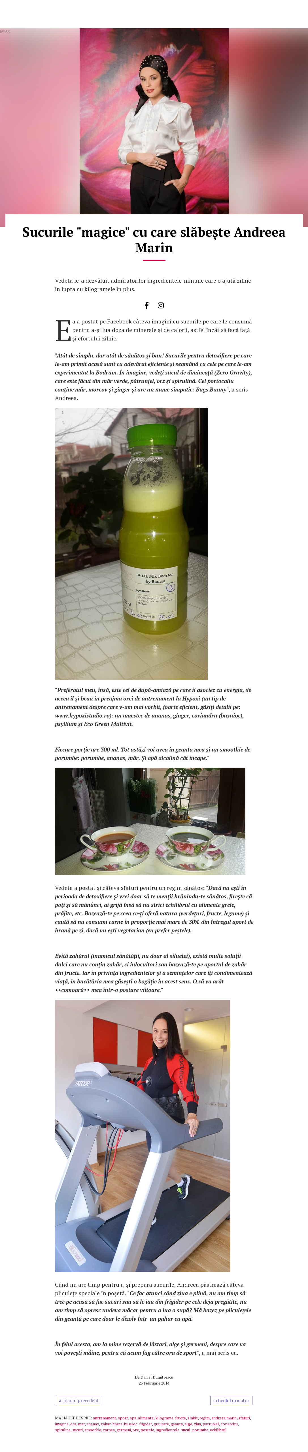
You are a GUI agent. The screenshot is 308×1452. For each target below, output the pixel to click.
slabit (193, 1418)
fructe (180, 1418)
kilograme (164, 1418)
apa (133, 1418)
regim (204, 1418)
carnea (109, 1429)
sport (123, 1418)
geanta (177, 1423)
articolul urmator (231, 1400)
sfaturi (244, 1418)
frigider (145, 1423)
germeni (123, 1429)
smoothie (92, 1429)
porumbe (200, 1429)
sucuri (77, 1429)
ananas (92, 1423)
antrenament (104, 1418)
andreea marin (224, 1418)
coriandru (229, 1423)
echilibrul (218, 1429)
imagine (62, 1423)
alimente (146, 1418)
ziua (197, 1423)
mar (81, 1423)
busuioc (130, 1423)
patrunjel (211, 1423)
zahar (106, 1423)
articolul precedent (79, 1400)
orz (136, 1429)
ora (73, 1423)
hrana (117, 1423)
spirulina (63, 1429)
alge (188, 1423)
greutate (161, 1423)
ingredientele (167, 1429)
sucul (185, 1429)
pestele (147, 1429)
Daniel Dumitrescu (157, 1377)
